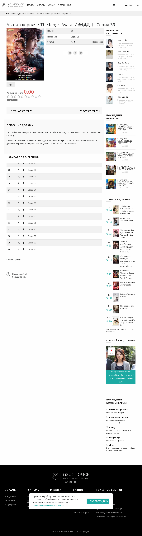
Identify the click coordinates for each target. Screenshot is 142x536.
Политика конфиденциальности (111, 516)
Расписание (9, 500)
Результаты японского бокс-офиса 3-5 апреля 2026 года (125, 127)
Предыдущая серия (20, 110)
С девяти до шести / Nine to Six (126, 79)
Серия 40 (32, 249)
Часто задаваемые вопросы (109, 512)
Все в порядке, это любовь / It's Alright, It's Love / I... (127, 321)
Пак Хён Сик (123, 51)
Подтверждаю (98, 501)
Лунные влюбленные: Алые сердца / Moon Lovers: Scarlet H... (126, 246)
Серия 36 (32, 223)
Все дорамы (10, 496)
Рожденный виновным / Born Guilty (126, 69)
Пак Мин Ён (122, 97)
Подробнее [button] (97, 42)
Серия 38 (32, 236)
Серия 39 (32, 242)
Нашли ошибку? (19, 274)
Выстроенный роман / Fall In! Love (126, 46)
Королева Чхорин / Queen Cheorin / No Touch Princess (127, 274)
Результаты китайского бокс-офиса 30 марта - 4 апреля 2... (125, 141)
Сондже (121, 85)
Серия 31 (32, 190)
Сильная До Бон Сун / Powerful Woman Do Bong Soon (127, 234)
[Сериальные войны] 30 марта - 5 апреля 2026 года (126, 167)
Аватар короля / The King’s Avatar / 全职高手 (50, 24)
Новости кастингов (114, 32)
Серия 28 (32, 170)
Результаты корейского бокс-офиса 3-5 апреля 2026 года (125, 155)
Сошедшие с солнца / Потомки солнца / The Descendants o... (127, 261)
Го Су (120, 74)
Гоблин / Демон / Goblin (127, 295)
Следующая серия (89, 110)
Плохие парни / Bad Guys (127, 307)
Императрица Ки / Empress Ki (127, 283)
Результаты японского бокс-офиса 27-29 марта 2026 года (126, 182)
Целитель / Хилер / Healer (126, 219)
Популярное (10, 504)
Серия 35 (32, 216)
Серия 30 (32, 183)
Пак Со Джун (123, 63)
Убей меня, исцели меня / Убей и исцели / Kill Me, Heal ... (127, 210)
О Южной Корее (81, 512)
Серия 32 (32, 196)
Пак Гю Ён (122, 40)
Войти (128, 5)
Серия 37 (32, 229)
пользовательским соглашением (48, 505)
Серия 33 (32, 203)
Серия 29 (32, 176)
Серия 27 (32, 163)
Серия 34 (32, 209)
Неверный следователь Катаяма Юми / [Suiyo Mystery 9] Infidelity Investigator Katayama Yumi (121, 376)
